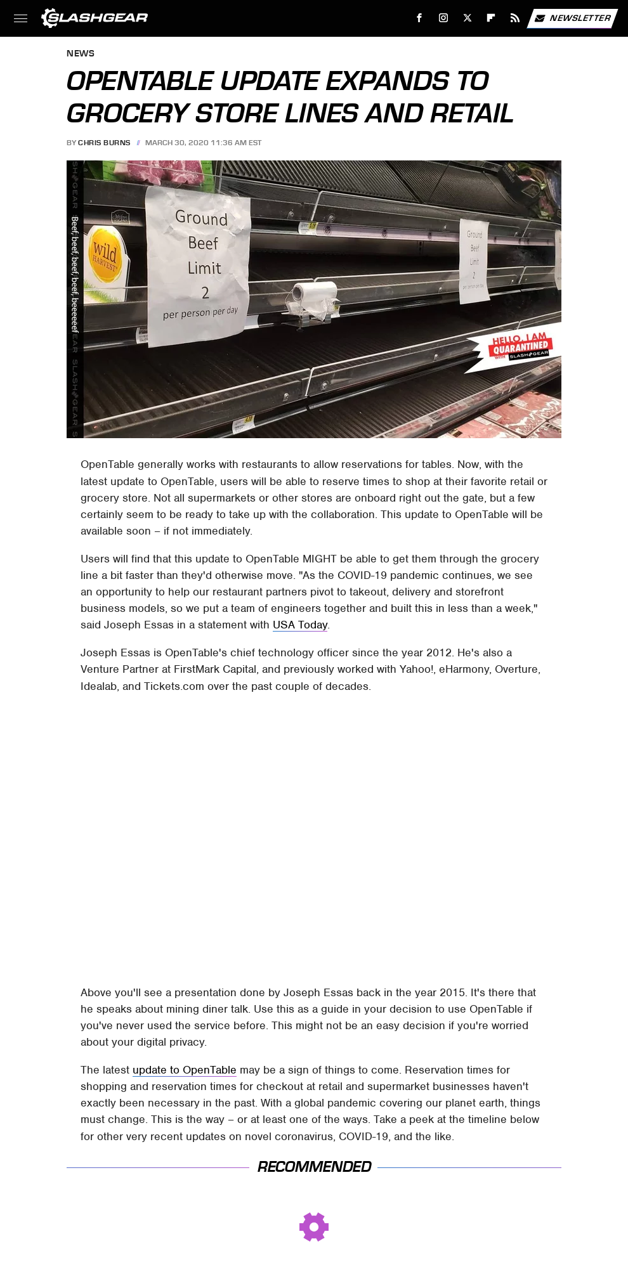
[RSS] (515, 18)
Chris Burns (104, 142)
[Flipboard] (491, 18)
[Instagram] (444, 18)
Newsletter (572, 18)
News (81, 54)
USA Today (300, 625)
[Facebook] (419, 18)
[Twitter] (467, 18)
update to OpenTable (185, 1070)
